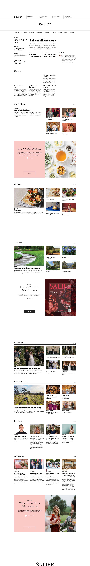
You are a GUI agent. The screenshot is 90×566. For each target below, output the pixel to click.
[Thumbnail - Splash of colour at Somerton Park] (35, 124)
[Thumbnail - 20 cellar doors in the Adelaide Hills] (69, 431)
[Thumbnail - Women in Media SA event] (29, 160)
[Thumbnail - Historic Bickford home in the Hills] (49, 124)
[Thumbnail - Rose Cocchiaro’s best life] (69, 473)
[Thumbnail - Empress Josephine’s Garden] (69, 167)
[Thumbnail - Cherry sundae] (69, 248)
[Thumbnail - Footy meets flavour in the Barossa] (53, 511)
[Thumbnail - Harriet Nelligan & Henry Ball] (69, 392)
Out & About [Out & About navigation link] (39, 32)
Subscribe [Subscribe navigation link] (72, 32)
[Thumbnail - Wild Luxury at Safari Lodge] (69, 514)
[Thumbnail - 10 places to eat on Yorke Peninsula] (53, 431)
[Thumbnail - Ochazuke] (29, 241)
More (74, 142)
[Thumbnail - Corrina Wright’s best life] (37, 476)
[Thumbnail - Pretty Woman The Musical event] (68, 59)
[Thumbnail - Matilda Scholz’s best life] (20, 72)
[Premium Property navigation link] (70, 17)
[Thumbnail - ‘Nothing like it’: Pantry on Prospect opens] (53, 447)
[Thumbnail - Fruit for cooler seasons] (53, 307)
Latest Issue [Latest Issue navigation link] (31, 32)
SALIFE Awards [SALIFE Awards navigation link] (18, 32)
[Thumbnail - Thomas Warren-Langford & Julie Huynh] (29, 399)
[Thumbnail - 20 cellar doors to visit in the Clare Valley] (29, 439)
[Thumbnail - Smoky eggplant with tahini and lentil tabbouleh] (20, 44)
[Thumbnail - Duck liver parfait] (53, 233)
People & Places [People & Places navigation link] (47, 32)
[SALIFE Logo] (45, 24)
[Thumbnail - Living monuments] (69, 305)
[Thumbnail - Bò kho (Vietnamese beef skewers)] (69, 234)
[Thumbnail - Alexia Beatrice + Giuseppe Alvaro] (69, 407)
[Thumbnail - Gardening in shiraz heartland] (53, 292)
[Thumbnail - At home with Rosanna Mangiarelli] (35, 77)
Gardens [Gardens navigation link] (25, 32)
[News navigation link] (32, 17)
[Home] (20, 17)
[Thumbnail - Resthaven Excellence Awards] (69, 152)
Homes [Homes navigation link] (65, 32)
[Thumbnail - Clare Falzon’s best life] (53, 474)
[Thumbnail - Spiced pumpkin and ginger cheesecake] (53, 248)
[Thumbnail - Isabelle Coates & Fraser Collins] (20, 61)
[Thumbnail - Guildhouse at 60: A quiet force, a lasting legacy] (37, 511)
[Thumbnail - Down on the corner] (69, 446)
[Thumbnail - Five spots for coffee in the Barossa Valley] (50, 77)
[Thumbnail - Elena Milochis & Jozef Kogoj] (53, 391)
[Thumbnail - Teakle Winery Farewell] (53, 166)
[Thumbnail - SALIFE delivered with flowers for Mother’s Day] (21, 511)
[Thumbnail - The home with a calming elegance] (35, 103)
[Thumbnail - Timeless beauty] (69, 291)
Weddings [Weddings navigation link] (60, 32)
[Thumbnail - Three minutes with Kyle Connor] (20, 79)
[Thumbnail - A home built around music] (20, 124)
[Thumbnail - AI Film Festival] (53, 151)
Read (29, 212)
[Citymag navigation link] (45, 17)
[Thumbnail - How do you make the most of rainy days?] (29, 299)
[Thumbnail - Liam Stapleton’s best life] (21, 472)
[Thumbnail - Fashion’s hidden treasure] (42, 52)
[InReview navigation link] (57, 17)
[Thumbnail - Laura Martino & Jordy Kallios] (53, 406)
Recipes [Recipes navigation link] (54, 32)
